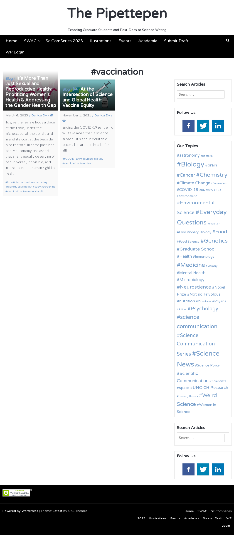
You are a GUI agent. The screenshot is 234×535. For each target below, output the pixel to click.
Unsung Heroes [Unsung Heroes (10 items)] (188, 396)
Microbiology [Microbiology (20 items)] (191, 279)
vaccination (14, 191)
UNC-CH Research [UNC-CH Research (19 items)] (210, 387)
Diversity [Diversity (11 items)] (207, 190)
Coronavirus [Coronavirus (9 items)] (220, 183)
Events (124, 40)
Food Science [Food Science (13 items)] (189, 241)
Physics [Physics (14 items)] (220, 301)
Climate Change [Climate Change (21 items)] (194, 183)
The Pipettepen (117, 13)
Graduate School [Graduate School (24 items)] (198, 249)
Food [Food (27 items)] (221, 232)
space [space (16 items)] (184, 388)
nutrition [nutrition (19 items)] (187, 301)
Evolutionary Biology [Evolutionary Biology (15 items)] (195, 232)
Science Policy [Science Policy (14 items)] (208, 365)
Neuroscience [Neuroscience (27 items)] (195, 287)
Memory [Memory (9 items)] (212, 266)
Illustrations (100, 40)
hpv (9, 182)
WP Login (15, 52)
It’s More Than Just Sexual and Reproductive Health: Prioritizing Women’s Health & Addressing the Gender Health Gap (30, 92)
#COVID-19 (71, 158)
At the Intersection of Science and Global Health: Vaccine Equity (87, 97)
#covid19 (87, 158)
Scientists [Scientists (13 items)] (219, 381)
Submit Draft (176, 40)
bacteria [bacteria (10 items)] (207, 155)
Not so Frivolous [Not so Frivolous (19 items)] (205, 294)
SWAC (30, 40)
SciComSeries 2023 (64, 40)
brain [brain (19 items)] (212, 165)
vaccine (86, 163)
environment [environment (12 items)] (188, 196)
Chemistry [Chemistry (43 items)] (213, 174)
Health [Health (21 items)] (185, 256)
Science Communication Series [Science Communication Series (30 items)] (196, 345)
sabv (37, 186)
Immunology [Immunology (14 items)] (204, 257)
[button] (227, 40)
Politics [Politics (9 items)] (182, 309)
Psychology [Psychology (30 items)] (204, 309)
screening (49, 186)
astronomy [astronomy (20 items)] (189, 155)
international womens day (30, 182)
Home (11, 40)
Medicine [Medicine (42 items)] (192, 265)
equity (99, 158)
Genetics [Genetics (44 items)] (216, 240)
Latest (57, 511)
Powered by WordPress (20, 511)
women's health (34, 191)
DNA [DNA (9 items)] (218, 190)
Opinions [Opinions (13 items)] (204, 301)
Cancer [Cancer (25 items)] (187, 175)
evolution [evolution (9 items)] (214, 223)
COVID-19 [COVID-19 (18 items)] (188, 189)
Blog (9, 79)
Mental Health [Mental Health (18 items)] (192, 272)
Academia (147, 40)
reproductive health (19, 186)
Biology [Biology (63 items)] (192, 164)
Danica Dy (39, 115)
